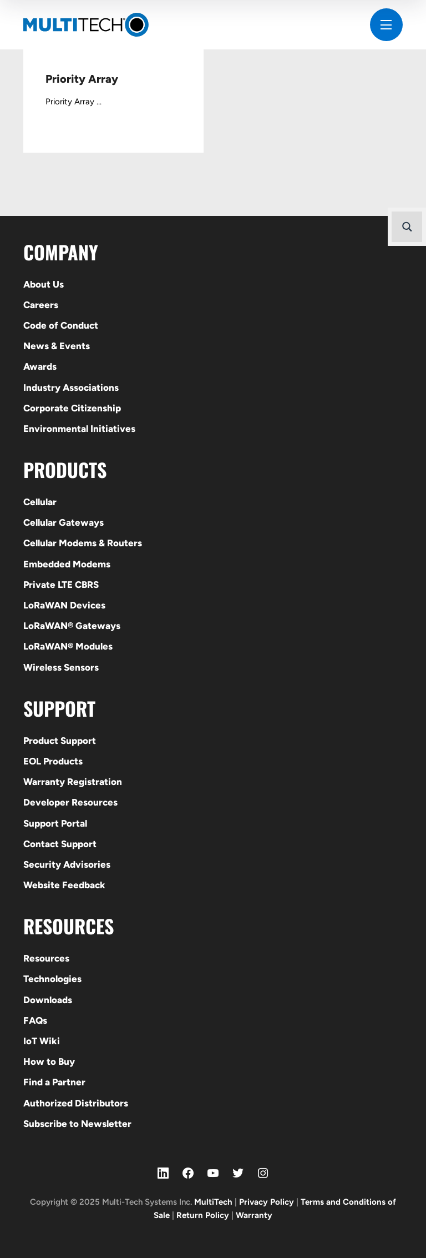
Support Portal (55, 823)
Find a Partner (54, 1082)
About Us (43, 284)
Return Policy (202, 1215)
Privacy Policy (266, 1202)
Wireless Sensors (61, 667)
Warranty (254, 1215)
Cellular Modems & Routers (82, 543)
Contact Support (60, 843)
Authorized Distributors (75, 1103)
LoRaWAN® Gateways (71, 625)
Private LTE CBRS (61, 584)
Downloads (47, 999)
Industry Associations (71, 387)
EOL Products (53, 761)
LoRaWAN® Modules (68, 646)
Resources (46, 958)
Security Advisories (66, 864)
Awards (40, 366)
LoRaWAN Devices (64, 605)
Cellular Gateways (63, 522)
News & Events (56, 345)
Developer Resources (70, 802)
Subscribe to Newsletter (77, 1123)
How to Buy (49, 1061)
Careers (40, 304)
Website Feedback (64, 884)
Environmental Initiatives (79, 428)
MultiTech (213, 1202)
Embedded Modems (66, 564)
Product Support (59, 740)
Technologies (52, 978)
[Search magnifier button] (407, 227)
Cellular (40, 501)
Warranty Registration (72, 781)
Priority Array (81, 78)
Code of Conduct (60, 325)
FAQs (35, 1020)
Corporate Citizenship (72, 408)
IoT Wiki (41, 1040)
